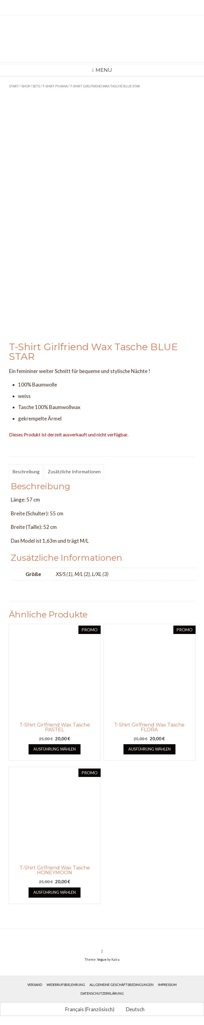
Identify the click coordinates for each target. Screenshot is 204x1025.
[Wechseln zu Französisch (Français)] (87, 1009)
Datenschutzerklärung (102, 993)
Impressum (167, 985)
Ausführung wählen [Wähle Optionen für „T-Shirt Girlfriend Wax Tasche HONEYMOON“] (54, 892)
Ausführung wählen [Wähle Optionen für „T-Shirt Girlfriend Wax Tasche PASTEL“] (54, 749)
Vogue (102, 959)
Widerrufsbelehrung (66, 985)
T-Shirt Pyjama (55, 86)
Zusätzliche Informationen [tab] (74, 471)
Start (14, 86)
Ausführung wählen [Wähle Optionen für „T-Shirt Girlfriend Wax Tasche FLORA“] (149, 749)
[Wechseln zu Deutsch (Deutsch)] (132, 1009)
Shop (25, 86)
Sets (36, 86)
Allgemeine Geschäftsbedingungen (122, 985)
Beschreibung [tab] (26, 471)
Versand (34, 985)
